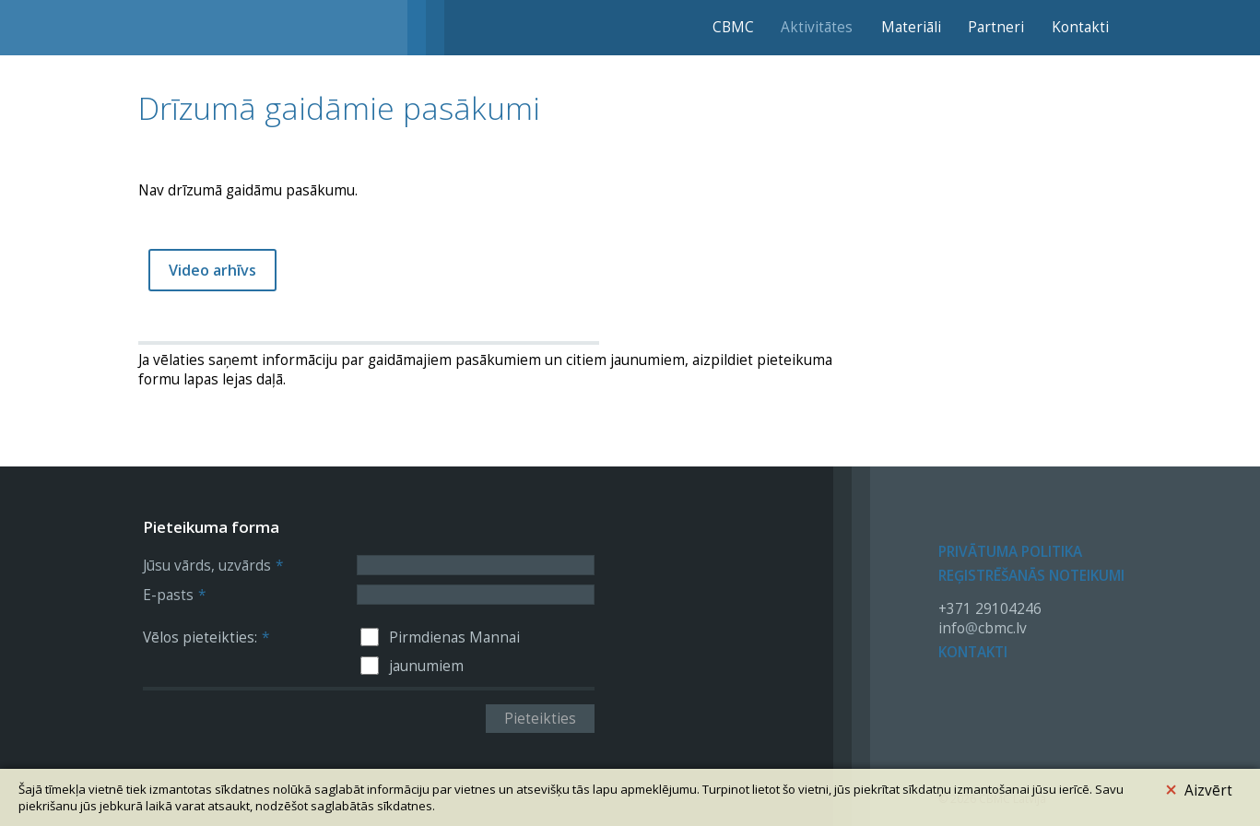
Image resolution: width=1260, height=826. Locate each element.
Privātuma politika (1010, 551)
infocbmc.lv (982, 628)
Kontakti (1080, 27)
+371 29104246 (990, 609)
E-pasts (174, 595)
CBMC (733, 27)
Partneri (996, 27)
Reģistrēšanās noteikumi (1031, 575)
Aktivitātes (817, 27)
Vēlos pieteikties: (206, 637)
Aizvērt (1198, 787)
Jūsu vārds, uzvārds (213, 565)
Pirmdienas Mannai (454, 637)
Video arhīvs (212, 270)
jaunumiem (426, 666)
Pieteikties (540, 718)
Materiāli (911, 27)
